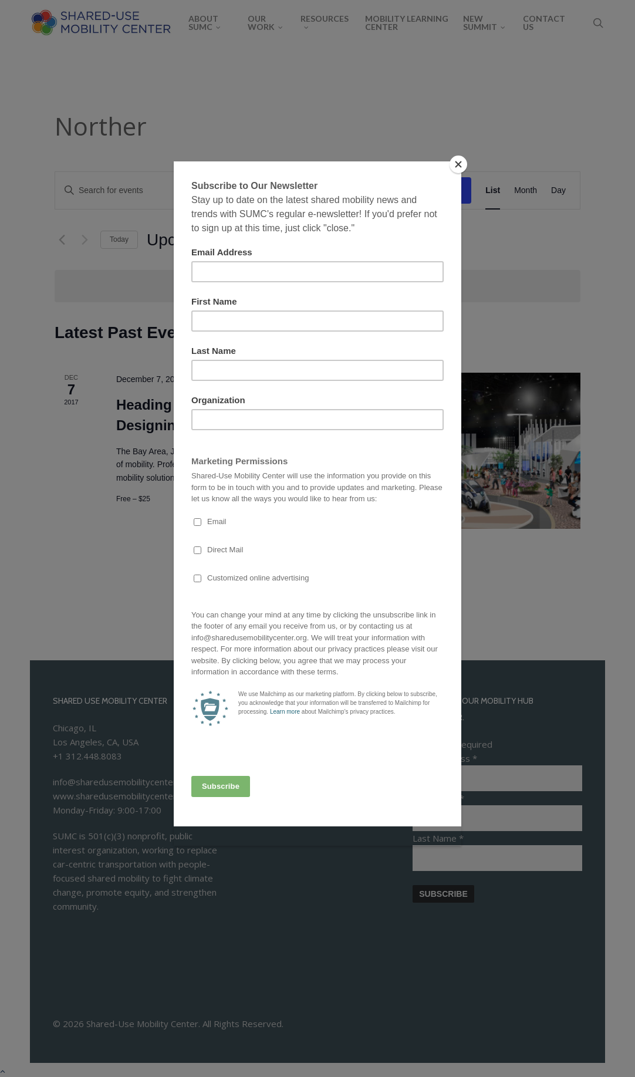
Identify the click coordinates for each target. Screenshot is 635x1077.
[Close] (458, 164)
